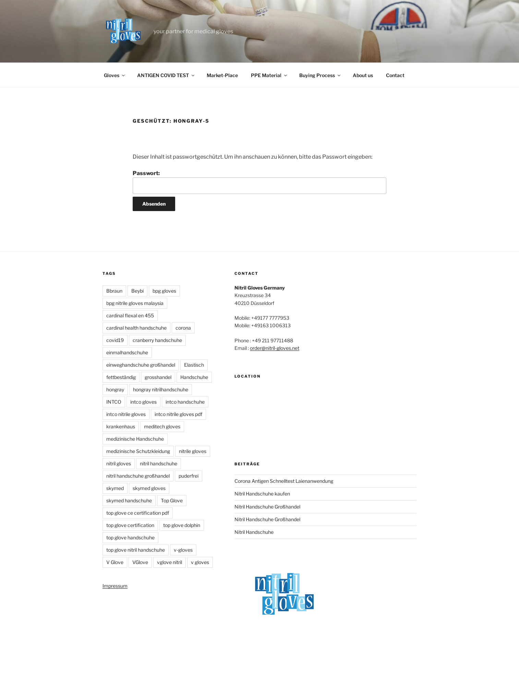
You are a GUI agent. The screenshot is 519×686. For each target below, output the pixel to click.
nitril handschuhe (158, 463)
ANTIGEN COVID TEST (166, 75)
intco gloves (143, 402)
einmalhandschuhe (127, 352)
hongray (115, 389)
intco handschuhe (185, 402)
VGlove (140, 562)
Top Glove (172, 500)
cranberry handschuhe (157, 340)
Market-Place (222, 75)
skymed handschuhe (129, 500)
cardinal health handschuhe (136, 328)
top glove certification (130, 525)
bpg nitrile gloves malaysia (135, 303)
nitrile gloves (192, 451)
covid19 (115, 340)
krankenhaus (120, 426)
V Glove (114, 562)
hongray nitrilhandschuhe (160, 389)
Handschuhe (194, 377)
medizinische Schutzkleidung (138, 451)
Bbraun (114, 291)
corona (183, 328)
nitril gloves (118, 463)
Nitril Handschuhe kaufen (262, 494)
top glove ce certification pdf (137, 513)
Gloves (115, 75)
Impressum (115, 586)
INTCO (113, 402)
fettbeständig (121, 377)
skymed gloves (149, 488)
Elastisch (194, 365)
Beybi (137, 291)
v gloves (200, 562)
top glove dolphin (181, 525)
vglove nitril (169, 562)
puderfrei (188, 476)
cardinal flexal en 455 (130, 315)
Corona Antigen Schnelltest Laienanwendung (283, 481)
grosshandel (158, 377)
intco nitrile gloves (126, 414)
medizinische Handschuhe (135, 439)
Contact (395, 75)
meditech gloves (162, 426)
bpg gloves (164, 291)
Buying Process (320, 75)
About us (363, 75)
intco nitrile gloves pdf (178, 414)
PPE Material (269, 75)
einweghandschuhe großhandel (140, 365)
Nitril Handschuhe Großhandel (267, 507)
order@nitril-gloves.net (274, 348)
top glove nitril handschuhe (135, 550)
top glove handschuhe (130, 537)
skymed (115, 488)
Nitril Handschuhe (254, 532)
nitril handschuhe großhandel (138, 476)
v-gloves (183, 550)
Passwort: (259, 182)
